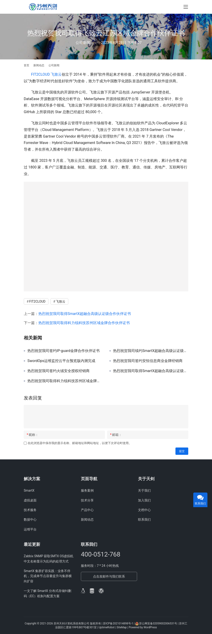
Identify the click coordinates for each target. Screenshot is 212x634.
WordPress (150, 627)
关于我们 (144, 490)
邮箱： (116, 434)
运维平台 (30, 529)
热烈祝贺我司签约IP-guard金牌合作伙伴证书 (63, 351)
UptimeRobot (107, 627)
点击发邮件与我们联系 (109, 576)
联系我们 (144, 519)
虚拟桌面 (30, 500)
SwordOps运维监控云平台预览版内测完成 (61, 361)
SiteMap (122, 627)
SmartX (29, 490)
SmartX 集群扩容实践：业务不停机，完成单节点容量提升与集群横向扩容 (48, 576)
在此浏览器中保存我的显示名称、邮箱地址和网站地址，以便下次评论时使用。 (80, 443)
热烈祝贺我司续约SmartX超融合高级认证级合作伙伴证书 (150, 351)
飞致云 (56, 74)
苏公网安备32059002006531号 (158, 623)
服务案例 (87, 490)
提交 (182, 451)
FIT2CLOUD (40, 74)
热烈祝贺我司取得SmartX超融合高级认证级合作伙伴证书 (84, 314)
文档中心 (144, 510)
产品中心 (87, 510)
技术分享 (87, 500)
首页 (26, 65)
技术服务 (30, 510)
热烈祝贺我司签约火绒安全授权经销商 (58, 371)
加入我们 (144, 500)
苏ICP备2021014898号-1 (118, 623)
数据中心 (30, 519)
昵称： (32, 434)
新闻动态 (87, 519)
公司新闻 (83, 42)
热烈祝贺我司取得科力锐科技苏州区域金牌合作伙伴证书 (84, 323)
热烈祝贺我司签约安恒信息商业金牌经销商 (148, 361)
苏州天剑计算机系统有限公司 (71, 623)
